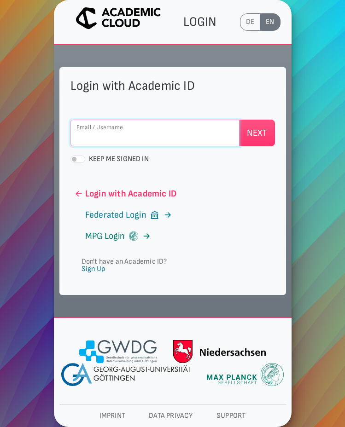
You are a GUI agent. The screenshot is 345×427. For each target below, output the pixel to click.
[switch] (77, 159)
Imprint (112, 415)
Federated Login (123, 214)
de (250, 21)
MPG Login (112, 236)
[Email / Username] (155, 133)
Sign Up (93, 269)
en (270, 21)
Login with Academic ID (125, 193)
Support (231, 415)
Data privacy (171, 415)
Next (257, 132)
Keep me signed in (119, 159)
